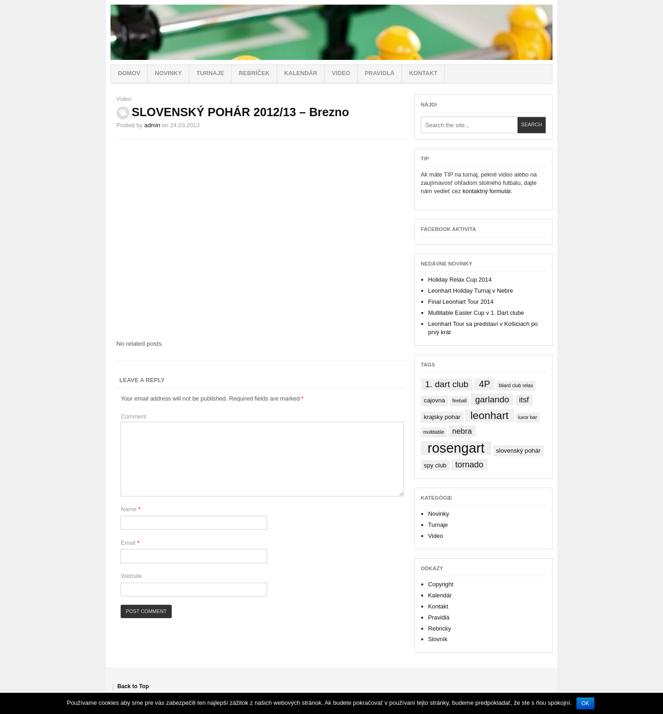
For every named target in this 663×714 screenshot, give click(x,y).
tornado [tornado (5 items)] (469, 464)
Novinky (168, 73)
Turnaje (210, 73)
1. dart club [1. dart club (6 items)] (446, 384)
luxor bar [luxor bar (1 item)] (527, 417)
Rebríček (254, 73)
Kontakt (423, 73)
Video (341, 73)
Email (130, 542)
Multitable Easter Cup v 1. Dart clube (476, 312)
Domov (129, 73)
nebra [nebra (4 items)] (462, 431)
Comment (133, 416)
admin (152, 125)
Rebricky (439, 628)
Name (130, 509)
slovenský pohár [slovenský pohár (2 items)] (518, 450)
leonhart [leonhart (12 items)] (490, 415)
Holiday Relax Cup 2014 (460, 279)
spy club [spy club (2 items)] (435, 465)
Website (131, 575)
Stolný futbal (331, 32)
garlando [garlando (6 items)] (492, 399)
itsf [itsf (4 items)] (524, 399)
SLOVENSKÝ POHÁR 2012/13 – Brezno (240, 112)
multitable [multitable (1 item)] (433, 432)
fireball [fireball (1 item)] (459, 400)
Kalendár (300, 73)
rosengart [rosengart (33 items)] (455, 448)
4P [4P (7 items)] (484, 384)
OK (585, 703)
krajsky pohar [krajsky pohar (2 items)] (442, 416)
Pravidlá (379, 73)
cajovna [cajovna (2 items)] (434, 400)
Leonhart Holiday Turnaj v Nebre (470, 290)
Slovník (438, 639)
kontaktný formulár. (487, 191)
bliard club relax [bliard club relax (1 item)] (516, 385)
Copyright (441, 584)
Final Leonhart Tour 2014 (461, 301)
